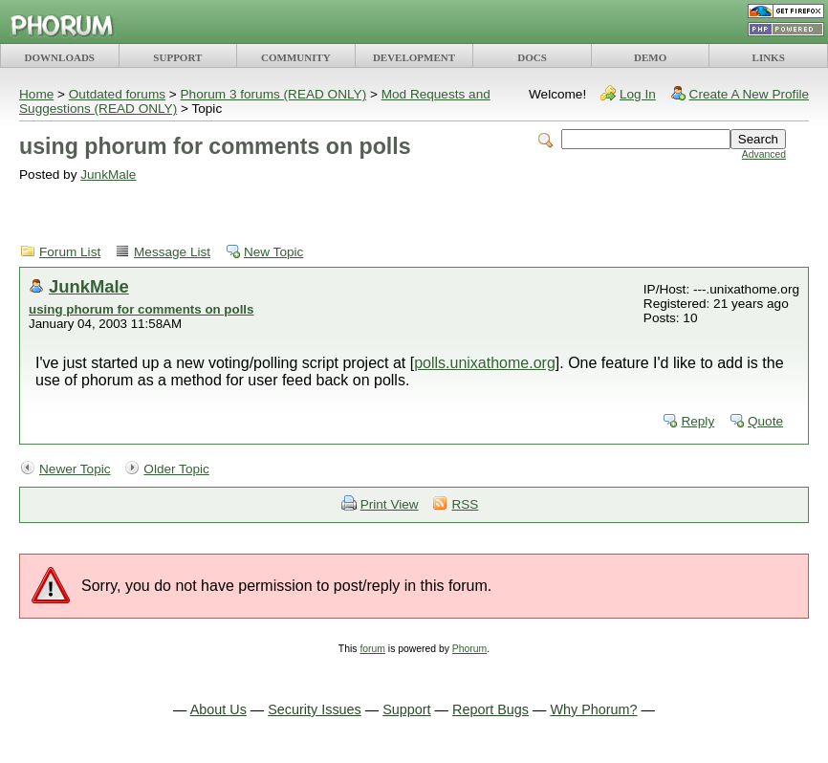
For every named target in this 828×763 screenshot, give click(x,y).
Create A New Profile (749, 94)
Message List (172, 252)
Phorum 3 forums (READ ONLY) (274, 94)
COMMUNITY (296, 57)
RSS (464, 504)
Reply (697, 421)
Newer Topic (75, 469)
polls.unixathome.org (485, 363)
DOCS (532, 57)
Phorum (469, 648)
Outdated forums (117, 94)
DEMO (650, 57)
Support (406, 709)
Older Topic (176, 469)
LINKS (768, 57)
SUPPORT (177, 57)
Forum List (69, 252)
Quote (765, 421)
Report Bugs (490, 709)
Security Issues (314, 709)
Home (36, 94)
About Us (218, 709)
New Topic (273, 252)
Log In (638, 94)
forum (372, 648)
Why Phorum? (593, 709)
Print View (389, 504)
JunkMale (108, 174)
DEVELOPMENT (414, 57)
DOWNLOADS (60, 57)
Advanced (764, 154)
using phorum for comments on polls (141, 309)
